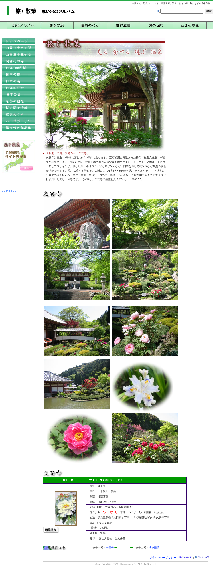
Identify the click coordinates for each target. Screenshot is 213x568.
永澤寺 (110, 547)
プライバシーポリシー (162, 557)
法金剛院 (154, 547)
